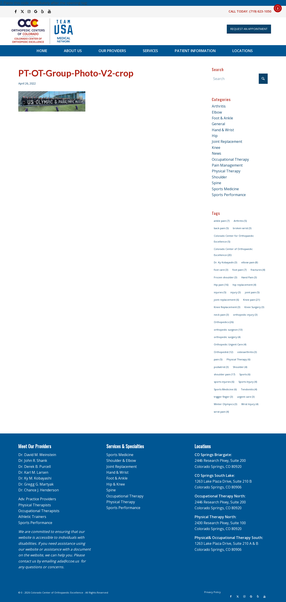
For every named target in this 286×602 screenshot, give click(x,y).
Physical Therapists (34, 505)
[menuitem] (42, 50)
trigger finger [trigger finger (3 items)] (223, 396)
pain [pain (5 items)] (218, 359)
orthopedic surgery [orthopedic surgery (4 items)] (227, 337)
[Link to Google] (36, 11)
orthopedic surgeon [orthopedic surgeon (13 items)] (228, 329)
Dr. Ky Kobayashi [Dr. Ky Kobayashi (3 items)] (225, 262)
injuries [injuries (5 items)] (220, 292)
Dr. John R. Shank (32, 460)
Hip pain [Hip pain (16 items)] (221, 284)
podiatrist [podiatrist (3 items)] (221, 367)
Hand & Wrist (223, 129)
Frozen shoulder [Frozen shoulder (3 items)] (225, 277)
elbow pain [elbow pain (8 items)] (249, 262)
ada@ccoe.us (68, 561)
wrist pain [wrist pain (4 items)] (221, 411)
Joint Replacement (227, 141)
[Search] (240, 79)
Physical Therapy (226, 171)
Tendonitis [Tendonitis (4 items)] (249, 389)
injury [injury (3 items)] (235, 292)
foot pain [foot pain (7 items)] (239, 269)
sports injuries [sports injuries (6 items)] (224, 381)
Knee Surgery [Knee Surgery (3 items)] (254, 307)
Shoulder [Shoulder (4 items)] (240, 367)
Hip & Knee (115, 484)
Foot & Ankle (222, 118)
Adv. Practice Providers (37, 498)
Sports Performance (229, 194)
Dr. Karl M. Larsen (33, 472)
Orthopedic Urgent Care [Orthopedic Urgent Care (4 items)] (230, 344)
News (216, 153)
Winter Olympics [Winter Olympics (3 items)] (225, 404)
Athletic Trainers (32, 516)
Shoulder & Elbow (121, 460)
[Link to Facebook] (16, 11)
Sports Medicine (225, 188)
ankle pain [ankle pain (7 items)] (221, 220)
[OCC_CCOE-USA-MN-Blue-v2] (39, 31)
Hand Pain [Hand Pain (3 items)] (249, 277)
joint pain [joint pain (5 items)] (252, 292)
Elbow (217, 112)
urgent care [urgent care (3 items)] (245, 396)
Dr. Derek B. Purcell (34, 466)
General (218, 123)
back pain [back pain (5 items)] (221, 228)
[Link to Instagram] (29, 11)
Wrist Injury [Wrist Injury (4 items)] (249, 404)
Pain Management (227, 165)
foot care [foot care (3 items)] (221, 269)
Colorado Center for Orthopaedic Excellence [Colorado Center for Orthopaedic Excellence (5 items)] (234, 238)
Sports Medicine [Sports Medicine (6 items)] (225, 389)
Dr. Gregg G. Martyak (36, 484)
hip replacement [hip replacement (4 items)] (244, 284)
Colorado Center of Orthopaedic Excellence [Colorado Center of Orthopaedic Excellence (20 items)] (233, 251)
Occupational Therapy (230, 159)
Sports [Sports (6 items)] (244, 374)
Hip (215, 135)
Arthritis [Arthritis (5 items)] (240, 220)
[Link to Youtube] (49, 11)
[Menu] (273, 50)
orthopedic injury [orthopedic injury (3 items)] (245, 314)
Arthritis (219, 106)
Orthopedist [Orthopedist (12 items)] (223, 352)
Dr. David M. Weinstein (37, 454)
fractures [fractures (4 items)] (258, 269)
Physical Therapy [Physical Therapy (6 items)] (238, 359)
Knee (216, 147)
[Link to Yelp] (42, 11)
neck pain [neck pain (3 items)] (221, 314)
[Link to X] (22, 11)
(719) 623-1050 (260, 11)
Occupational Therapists (38, 510)
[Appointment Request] (249, 29)
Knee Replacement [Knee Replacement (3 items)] (227, 307)
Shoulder (219, 177)
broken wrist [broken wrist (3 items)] (242, 228)
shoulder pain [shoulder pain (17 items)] (224, 374)
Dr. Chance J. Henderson (38, 490)
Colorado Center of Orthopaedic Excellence (57, 592)
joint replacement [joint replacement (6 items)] (226, 299)
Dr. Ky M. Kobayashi (34, 478)
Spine (216, 182)
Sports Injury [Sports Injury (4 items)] (247, 381)
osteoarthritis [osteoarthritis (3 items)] (247, 352)
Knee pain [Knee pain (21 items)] (251, 299)
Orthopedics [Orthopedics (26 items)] (223, 322)
